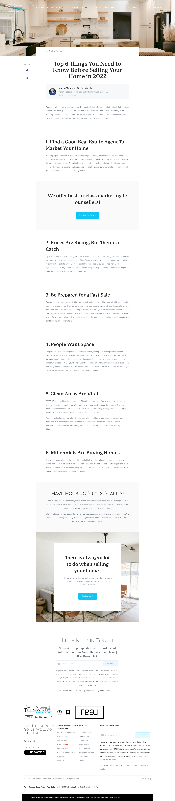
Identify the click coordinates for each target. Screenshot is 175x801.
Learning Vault (84, 737)
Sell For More (62, 741)
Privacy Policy (84, 745)
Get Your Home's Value (66, 753)
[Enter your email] (81, 663)
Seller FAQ (61, 761)
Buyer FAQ (61, 757)
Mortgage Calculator (86, 753)
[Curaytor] (35, 754)
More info (117, 798)
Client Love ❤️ (79, 8)
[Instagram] (34, 741)
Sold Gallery (83, 757)
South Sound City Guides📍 (49, 8)
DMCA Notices (84, 749)
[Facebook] (25, 741)
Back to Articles (55, 51)
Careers (81, 761)
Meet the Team (62, 749)
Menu (134, 8)
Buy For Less (62, 737)
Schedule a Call (84, 741)
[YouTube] (29, 741)
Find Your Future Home (66, 733)
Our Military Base (104, 8)
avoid (70, 418)
